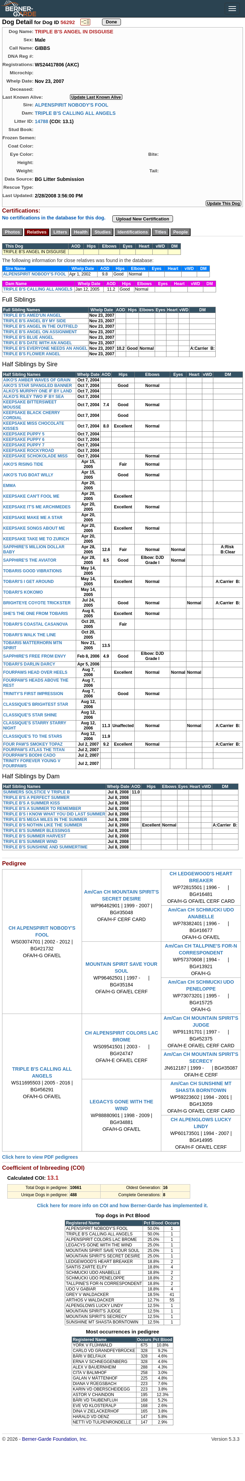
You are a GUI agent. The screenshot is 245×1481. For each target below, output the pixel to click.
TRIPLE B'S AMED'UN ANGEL (32, 315)
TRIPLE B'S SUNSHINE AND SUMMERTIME (45, 847)
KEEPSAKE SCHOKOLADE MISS (35, 456)
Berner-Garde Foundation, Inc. (55, 1439)
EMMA (9, 485)
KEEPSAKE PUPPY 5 (23, 434)
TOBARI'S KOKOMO (23, 592)
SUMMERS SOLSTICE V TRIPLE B (36, 792)
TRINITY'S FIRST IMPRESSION (33, 693)
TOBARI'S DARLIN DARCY (29, 664)
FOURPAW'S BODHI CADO (29, 755)
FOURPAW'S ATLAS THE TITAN (33, 749)
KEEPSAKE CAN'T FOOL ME (31, 496)
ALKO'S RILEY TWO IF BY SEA (33, 396)
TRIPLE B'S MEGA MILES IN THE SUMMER (45, 819)
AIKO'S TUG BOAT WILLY (28, 475)
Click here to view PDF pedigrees (40, 1157)
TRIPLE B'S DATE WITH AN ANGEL (37, 342)
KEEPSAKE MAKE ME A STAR (32, 517)
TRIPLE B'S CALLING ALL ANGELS (75, 113)
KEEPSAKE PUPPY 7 (23, 445)
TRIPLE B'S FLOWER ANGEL (31, 354)
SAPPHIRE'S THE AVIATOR (29, 560)
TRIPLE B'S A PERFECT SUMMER (36, 797)
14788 (41, 121)
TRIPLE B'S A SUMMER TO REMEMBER (42, 808)
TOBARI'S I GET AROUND (28, 581)
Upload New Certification (142, 218)
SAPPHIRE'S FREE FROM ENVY (34, 656)
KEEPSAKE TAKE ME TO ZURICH (36, 539)
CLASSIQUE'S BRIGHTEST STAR (35, 704)
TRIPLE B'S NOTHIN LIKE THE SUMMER (42, 825)
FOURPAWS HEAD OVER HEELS (35, 672)
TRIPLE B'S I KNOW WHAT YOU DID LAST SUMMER (54, 814)
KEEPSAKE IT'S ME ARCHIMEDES (37, 507)
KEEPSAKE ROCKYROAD (28, 450)
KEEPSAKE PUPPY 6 (23, 439)
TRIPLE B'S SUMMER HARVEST (34, 836)
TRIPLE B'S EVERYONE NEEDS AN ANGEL (45, 348)
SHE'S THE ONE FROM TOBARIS (35, 613)
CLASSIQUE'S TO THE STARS (32, 736)
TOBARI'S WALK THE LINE (29, 635)
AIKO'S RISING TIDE (23, 464)
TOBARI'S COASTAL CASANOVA (35, 624)
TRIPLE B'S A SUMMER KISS (31, 803)
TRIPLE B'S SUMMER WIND (30, 841)
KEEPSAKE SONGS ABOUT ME (34, 528)
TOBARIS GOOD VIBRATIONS (32, 571)
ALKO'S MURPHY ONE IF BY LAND (37, 391)
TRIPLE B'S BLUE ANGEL (28, 337)
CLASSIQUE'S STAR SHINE (30, 715)
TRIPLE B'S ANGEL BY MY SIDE (34, 320)
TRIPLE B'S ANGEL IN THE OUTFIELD (40, 326)
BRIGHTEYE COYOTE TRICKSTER (37, 603)
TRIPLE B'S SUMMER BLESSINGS (36, 830)
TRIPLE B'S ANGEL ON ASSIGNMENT (40, 331)
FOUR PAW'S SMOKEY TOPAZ (33, 744)
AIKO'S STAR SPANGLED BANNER (37, 385)
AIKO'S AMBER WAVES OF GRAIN (37, 380)
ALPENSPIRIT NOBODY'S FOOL (71, 104)
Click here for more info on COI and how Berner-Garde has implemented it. (122, 1205)
